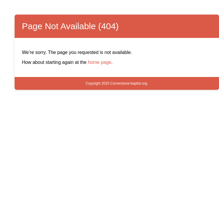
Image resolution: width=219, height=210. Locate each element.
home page (99, 62)
